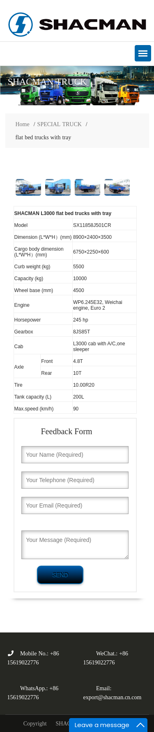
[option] (77, 85)
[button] (143, 53)
